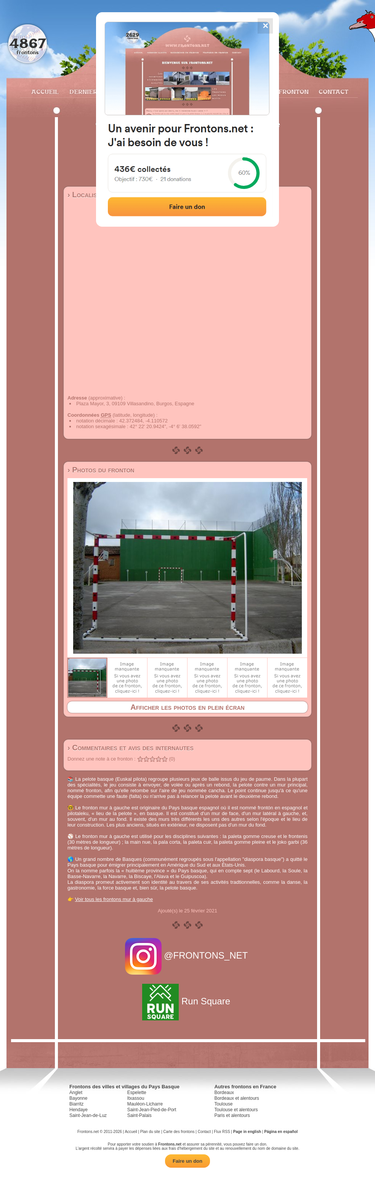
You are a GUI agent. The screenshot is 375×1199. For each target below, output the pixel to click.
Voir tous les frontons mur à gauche (114, 899)
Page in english (247, 1132)
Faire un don (187, 1161)
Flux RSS (222, 1132)
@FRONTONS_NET (187, 955)
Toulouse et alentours (236, 1109)
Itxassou (135, 1098)
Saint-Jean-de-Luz (88, 1115)
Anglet (75, 1092)
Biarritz (76, 1104)
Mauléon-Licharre (145, 1104)
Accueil (44, 91)
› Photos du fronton (100, 470)
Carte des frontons (178, 1132)
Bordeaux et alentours (236, 1098)
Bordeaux (224, 1092)
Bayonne (78, 1098)
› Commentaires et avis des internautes (130, 747)
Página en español (281, 1132)
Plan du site (150, 1132)
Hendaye (78, 1109)
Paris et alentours (232, 1115)
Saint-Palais (139, 1115)
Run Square (187, 1001)
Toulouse (223, 1104)
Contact (332, 91)
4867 (27, 43)
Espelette (136, 1092)
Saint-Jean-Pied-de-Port (151, 1109)
